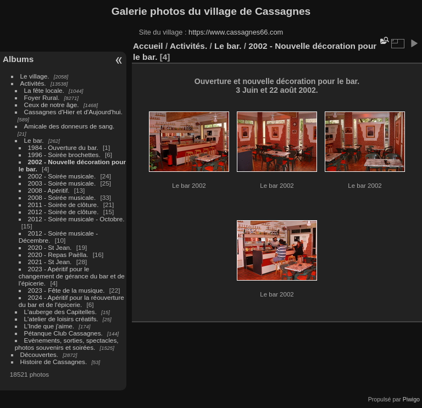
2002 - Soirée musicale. (62, 176)
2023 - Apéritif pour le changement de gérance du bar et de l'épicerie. (72, 276)
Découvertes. (39, 354)
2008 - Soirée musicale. (62, 197)
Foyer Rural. (42, 97)
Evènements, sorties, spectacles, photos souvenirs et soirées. (67, 344)
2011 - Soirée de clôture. (63, 204)
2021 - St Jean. (50, 261)
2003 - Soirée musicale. (62, 183)
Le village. (34, 76)
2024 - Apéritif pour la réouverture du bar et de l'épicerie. (71, 301)
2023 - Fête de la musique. (66, 290)
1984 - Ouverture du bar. (63, 147)
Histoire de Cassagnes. (53, 361)
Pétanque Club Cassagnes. (63, 333)
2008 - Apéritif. (49, 190)
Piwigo (411, 399)
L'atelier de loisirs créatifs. (61, 318)
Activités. (33, 83)
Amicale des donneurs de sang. (69, 126)
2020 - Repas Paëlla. (58, 254)
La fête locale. (44, 90)
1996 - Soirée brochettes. (64, 154)
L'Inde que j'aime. (49, 325)
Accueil (148, 46)
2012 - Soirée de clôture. (63, 211)
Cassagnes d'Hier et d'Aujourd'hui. (73, 111)
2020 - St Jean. (50, 247)
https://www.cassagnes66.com (235, 32)
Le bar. (34, 140)
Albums (18, 59)
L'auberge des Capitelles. (60, 311)
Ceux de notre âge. (51, 104)
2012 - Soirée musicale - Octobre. (76, 218)
